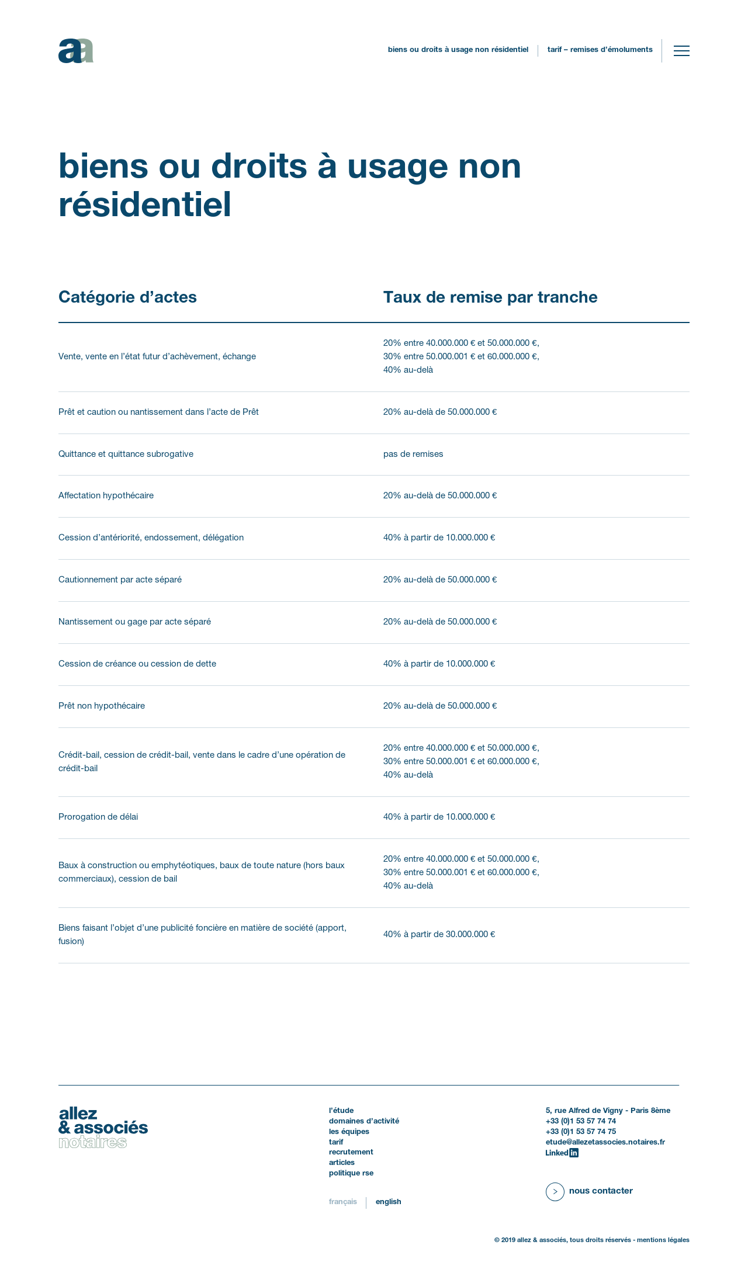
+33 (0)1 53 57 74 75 (581, 1132)
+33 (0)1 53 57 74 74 (581, 1121)
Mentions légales (663, 1240)
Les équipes (349, 1132)
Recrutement (351, 1152)
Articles (342, 1163)
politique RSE (351, 1173)
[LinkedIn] (562, 1153)
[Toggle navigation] (681, 51)
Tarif (336, 1142)
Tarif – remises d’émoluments (600, 50)
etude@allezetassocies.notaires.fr (605, 1142)
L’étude (341, 1111)
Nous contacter (601, 1191)
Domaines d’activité (364, 1121)
